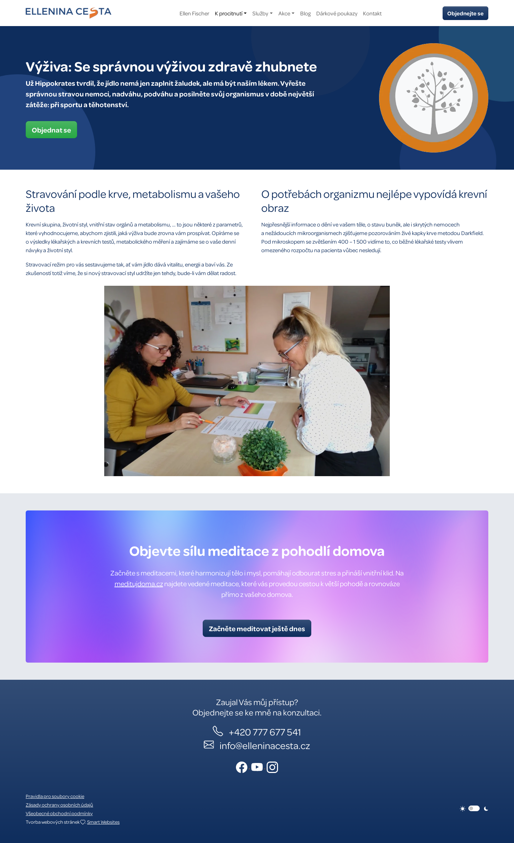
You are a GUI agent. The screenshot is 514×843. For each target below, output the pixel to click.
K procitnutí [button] (228, 13)
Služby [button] (260, 13)
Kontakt (372, 13)
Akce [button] (284, 13)
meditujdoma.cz (139, 583)
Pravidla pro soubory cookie (55, 796)
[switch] (474, 808)
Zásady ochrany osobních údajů (59, 805)
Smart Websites (103, 822)
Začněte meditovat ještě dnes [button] (257, 628)
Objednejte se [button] (465, 13)
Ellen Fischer (194, 13)
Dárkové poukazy (336, 13)
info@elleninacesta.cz (265, 745)
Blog (305, 13)
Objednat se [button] (51, 129)
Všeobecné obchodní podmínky (59, 813)
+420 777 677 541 (265, 731)
